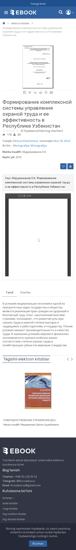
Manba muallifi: (12, 152)
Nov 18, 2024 (62, 141)
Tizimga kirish (38, 3)
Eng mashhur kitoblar (14, 513)
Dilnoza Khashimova (25, 141)
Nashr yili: (8, 157)
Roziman (37, 543)
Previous (67, 358)
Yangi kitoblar (10, 508)
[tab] (38, 182)
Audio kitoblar (10, 503)
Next (72, 358)
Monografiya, (21, 145)
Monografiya (38, 145)
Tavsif (9, 292)
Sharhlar (25, 292)
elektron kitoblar (20, 23)
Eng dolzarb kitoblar (13, 519)
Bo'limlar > (8, 498)
